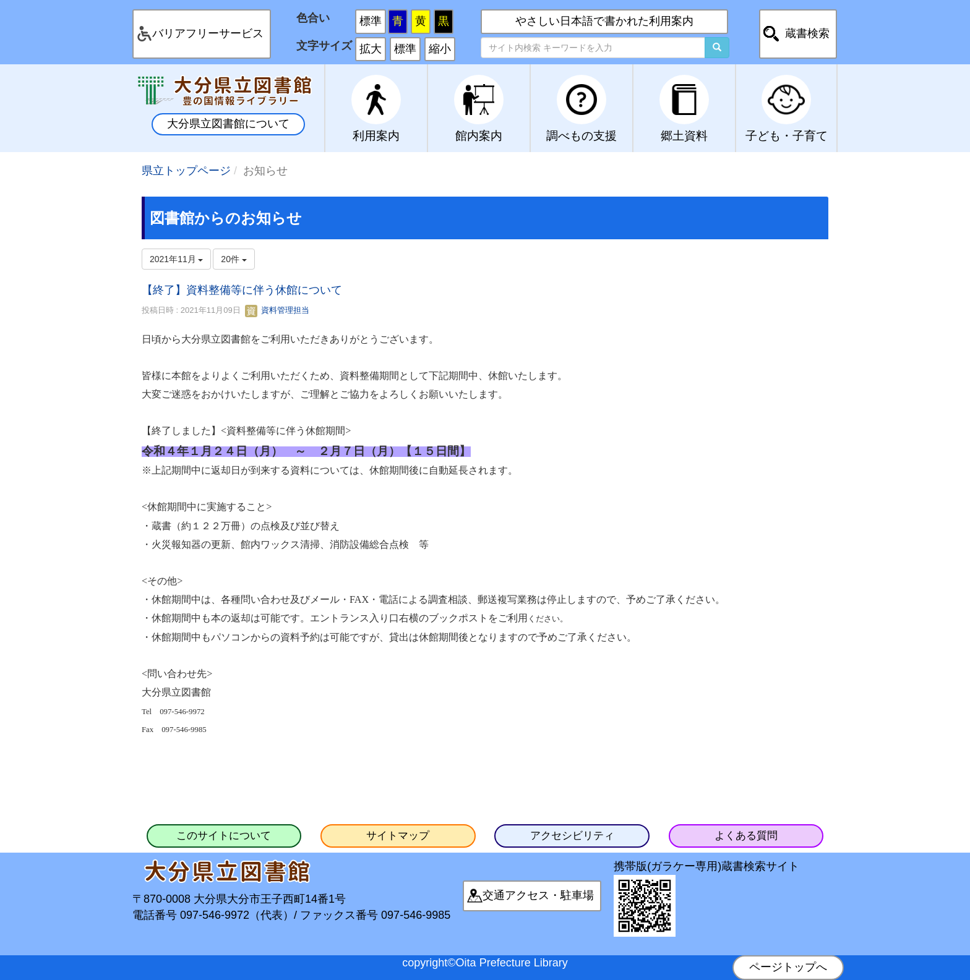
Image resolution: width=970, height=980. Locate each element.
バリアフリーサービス (208, 33)
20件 (233, 259)
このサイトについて (223, 836)
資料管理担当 (277, 310)
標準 (370, 21)
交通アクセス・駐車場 (538, 895)
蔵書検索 (807, 33)
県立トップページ (186, 170)
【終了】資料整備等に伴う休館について (242, 290)
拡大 (370, 49)
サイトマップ (397, 836)
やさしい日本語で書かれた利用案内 (604, 21)
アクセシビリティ (572, 836)
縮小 (440, 49)
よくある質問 (746, 836)
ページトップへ (788, 967)
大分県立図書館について (228, 123)
